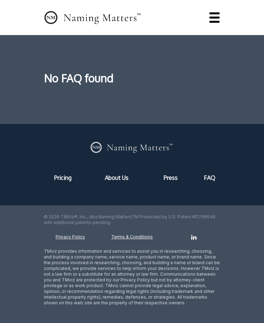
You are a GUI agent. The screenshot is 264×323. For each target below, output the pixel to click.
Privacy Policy (70, 236)
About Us (116, 177)
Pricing (62, 177)
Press (171, 177)
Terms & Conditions (132, 236)
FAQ (209, 177)
